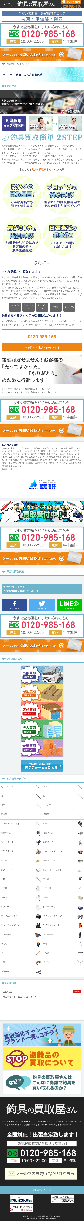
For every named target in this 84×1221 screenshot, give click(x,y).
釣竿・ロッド (21, 787)
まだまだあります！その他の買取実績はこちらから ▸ (21, 589)
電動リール (21, 833)
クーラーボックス (63, 907)
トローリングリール (63, 852)
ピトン (63, 963)
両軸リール (63, 833)
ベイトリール (21, 843)
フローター (21, 935)
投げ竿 (63, 787)
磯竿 (21, 796)
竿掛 (63, 944)
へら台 (63, 953)
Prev (44, 579)
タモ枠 (21, 889)
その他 (21, 944)
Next (39, 579)
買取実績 (10, 64)
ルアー (21, 861)
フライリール (21, 852)
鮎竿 (63, 796)
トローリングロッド (21, 824)
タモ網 (63, 879)
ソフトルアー (21, 870)
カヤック (21, 972)
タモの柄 (63, 889)
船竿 (21, 806)
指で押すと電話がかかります (42, 347)
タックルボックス (21, 916)
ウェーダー (63, 935)
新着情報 (11, 983)
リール (63, 824)
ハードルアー (63, 861)
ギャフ (21, 898)
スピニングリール (63, 843)
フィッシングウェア (63, 916)
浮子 (21, 953)
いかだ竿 (63, 806)
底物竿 (21, 815)
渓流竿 (63, 815)
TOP (3, 64)
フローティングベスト (21, 926)
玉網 (21, 879)
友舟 (21, 963)
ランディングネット (63, 870)
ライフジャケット (63, 926)
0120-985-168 (42, 336)
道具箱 (63, 898)
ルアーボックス (21, 907)
